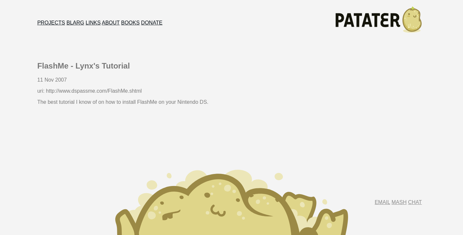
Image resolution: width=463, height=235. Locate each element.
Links (93, 22)
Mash (399, 202)
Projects (51, 22)
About (111, 22)
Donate (151, 22)
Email (382, 202)
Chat (415, 202)
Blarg (75, 22)
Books (130, 22)
